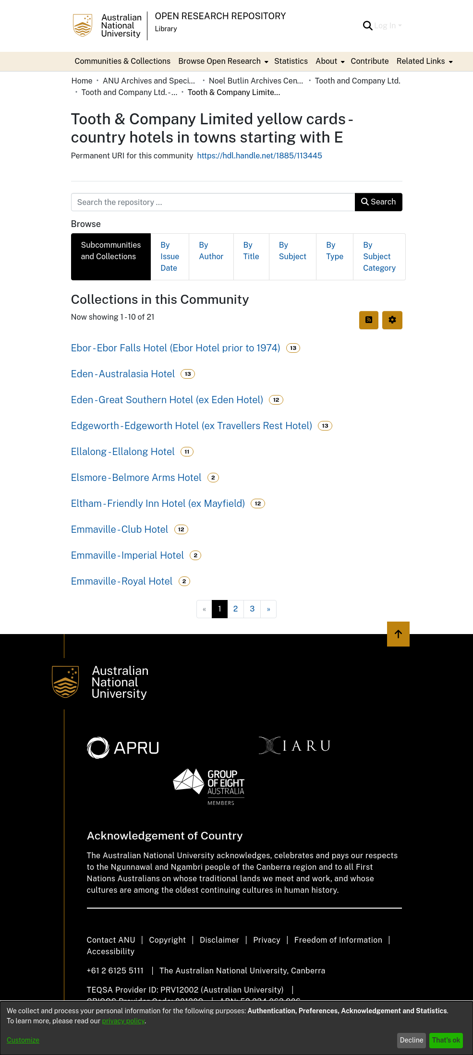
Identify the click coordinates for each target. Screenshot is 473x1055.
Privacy (266, 940)
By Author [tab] (211, 250)
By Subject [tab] (292, 250)
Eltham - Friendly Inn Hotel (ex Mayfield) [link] (158, 503)
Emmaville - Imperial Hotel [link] (127, 555)
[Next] (268, 609)
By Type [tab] (334, 250)
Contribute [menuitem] (369, 61)
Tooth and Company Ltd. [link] (357, 80)
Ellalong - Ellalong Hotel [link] (123, 451)
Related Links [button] (421, 61)
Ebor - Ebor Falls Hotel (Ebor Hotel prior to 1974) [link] (176, 348)
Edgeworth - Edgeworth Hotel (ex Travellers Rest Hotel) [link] (192, 426)
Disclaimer (220, 940)
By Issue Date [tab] (169, 256)
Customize (23, 1040)
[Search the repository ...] (213, 202)
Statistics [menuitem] (291, 61)
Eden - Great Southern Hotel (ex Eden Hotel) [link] (167, 400)
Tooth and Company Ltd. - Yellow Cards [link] (130, 92)
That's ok (446, 1040)
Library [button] (166, 29)
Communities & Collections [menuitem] (123, 61)
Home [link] (82, 80)
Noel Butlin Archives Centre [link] (257, 80)
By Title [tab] (251, 250)
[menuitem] (222, 61)
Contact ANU (111, 940)
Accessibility (111, 951)
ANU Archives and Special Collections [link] (151, 80)
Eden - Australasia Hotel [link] (123, 374)
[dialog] (236, 1028)
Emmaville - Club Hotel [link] (120, 529)
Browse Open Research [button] (219, 61)
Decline (412, 1040)
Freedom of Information (338, 940)
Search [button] (378, 201)
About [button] (326, 61)
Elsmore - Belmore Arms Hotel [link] (136, 477)
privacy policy (123, 1021)
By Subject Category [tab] (379, 256)
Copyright (167, 940)
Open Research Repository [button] (220, 16)
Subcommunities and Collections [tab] (111, 250)
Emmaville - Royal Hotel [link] (122, 581)
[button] (368, 26)
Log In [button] (386, 25)
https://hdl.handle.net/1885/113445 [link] (259, 155)
